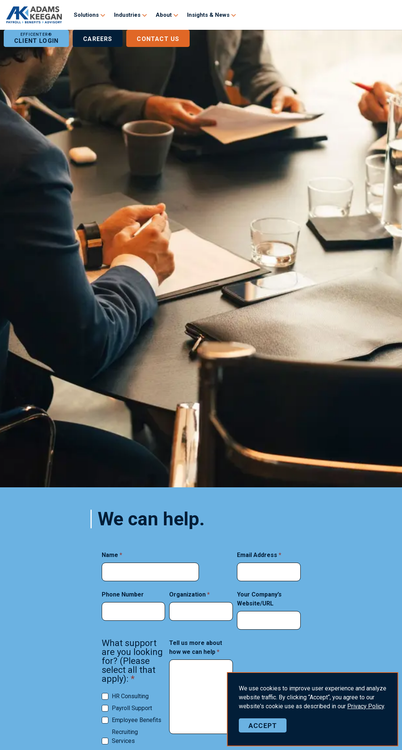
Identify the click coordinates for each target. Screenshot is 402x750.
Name (112, 554)
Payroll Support (132, 708)
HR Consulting (130, 696)
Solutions (86, 15)
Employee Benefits (136, 720)
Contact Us (158, 38)
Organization (189, 594)
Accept (263, 725)
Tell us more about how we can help (195, 647)
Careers (98, 38)
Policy (365, 706)
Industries (127, 15)
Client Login (36, 38)
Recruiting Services (125, 736)
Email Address (259, 554)
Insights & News (208, 15)
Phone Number (123, 594)
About (164, 15)
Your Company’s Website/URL (259, 599)
